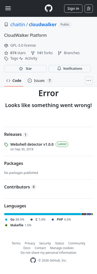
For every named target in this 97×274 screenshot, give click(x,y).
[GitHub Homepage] (33, 260)
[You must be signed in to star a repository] (25, 68)
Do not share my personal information (49, 252)
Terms (16, 243)
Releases (16, 134)
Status (59, 243)
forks (42, 52)
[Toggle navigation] (8, 8)
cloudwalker (42, 24)
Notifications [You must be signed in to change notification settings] (69, 68)
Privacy (30, 243)
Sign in (73, 8)
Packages (13, 163)
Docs (27, 248)
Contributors (20, 187)
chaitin (17, 24)
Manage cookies (61, 248)
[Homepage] (48, 8)
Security (45, 243)
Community (76, 243)
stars (15, 52)
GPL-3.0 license (20, 45)
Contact (40, 248)
